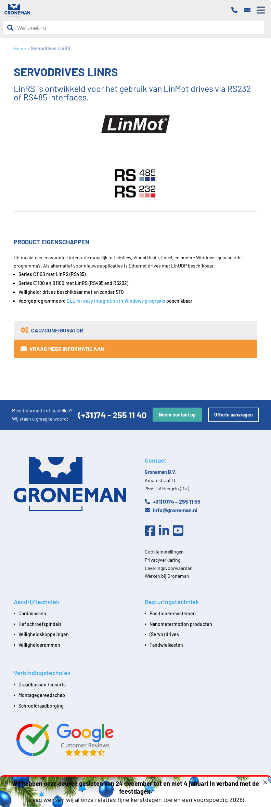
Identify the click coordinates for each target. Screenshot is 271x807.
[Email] (249, 10)
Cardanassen (32, 613)
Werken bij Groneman (167, 576)
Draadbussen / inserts (42, 684)
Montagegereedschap (41, 695)
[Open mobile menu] (261, 10)
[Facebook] (152, 530)
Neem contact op (177, 415)
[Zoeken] (12, 27)
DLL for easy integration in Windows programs (116, 301)
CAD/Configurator (52, 330)
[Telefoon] (236, 10)
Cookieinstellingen (164, 552)
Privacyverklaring (162, 560)
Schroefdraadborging (41, 706)
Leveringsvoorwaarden (169, 568)
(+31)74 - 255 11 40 (112, 414)
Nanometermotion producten (181, 624)
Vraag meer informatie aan (63, 348)
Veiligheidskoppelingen (43, 634)
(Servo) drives (164, 634)
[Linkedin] (166, 530)
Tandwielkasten (166, 645)
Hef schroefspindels (40, 624)
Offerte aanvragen (233, 415)
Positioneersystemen (173, 613)
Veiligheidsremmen (39, 645)
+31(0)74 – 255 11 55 (173, 501)
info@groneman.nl (171, 510)
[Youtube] (180, 530)
